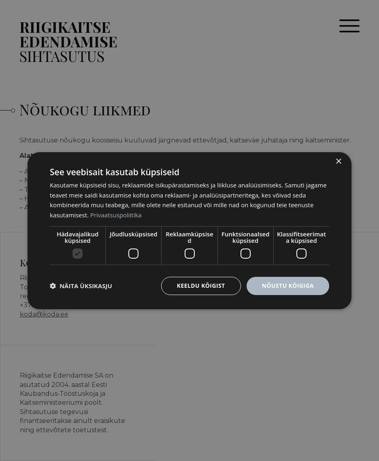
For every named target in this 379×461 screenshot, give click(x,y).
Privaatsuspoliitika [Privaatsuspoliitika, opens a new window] (116, 215)
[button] (81, 285)
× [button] (338, 161)
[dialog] (189, 230)
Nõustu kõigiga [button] (288, 285)
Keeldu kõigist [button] (201, 285)
